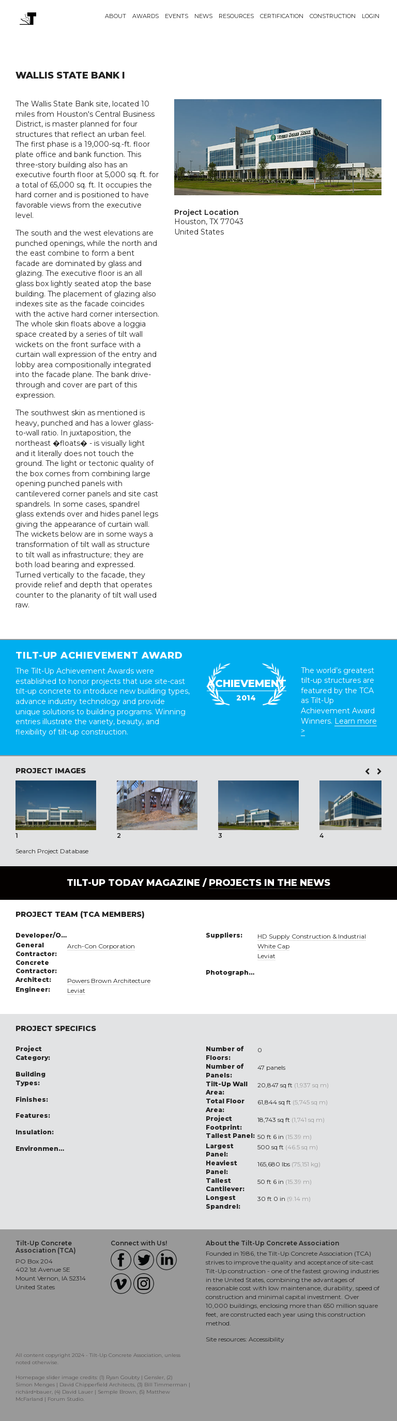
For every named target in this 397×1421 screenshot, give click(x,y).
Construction (333, 16)
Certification (281, 16)
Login (370, 16)
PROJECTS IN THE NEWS (269, 882)
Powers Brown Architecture (108, 981)
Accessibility (266, 1339)
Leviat (76, 990)
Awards (145, 16)
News (203, 16)
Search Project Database (52, 851)
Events (176, 16)
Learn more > (339, 726)
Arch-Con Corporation (101, 946)
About (115, 16)
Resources (236, 16)
